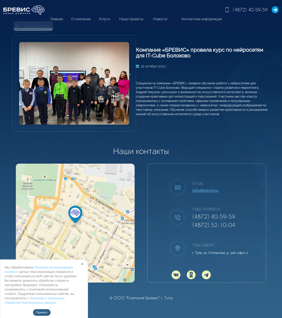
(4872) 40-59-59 (250, 9)
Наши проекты (131, 19)
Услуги (104, 19)
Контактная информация (201, 19)
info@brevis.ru (205, 190)
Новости (160, 19)
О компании (81, 19)
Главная (57, 19)
